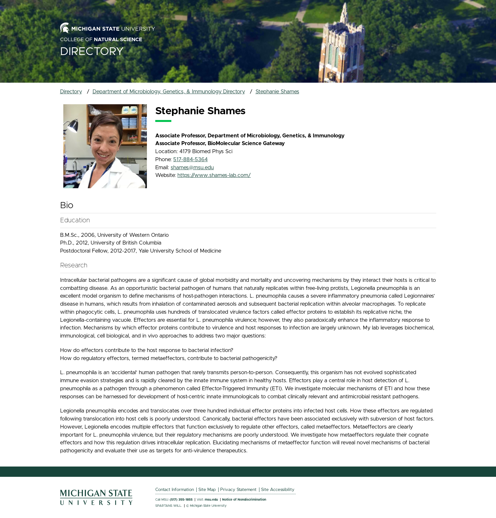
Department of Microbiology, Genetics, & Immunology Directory (169, 91)
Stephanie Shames (277, 91)
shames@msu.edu (192, 167)
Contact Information (174, 489)
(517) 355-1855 (181, 499)
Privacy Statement (238, 489)
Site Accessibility (277, 489)
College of (101, 39)
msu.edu (211, 499)
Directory (92, 51)
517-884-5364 (190, 159)
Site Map (207, 489)
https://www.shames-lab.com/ (214, 175)
